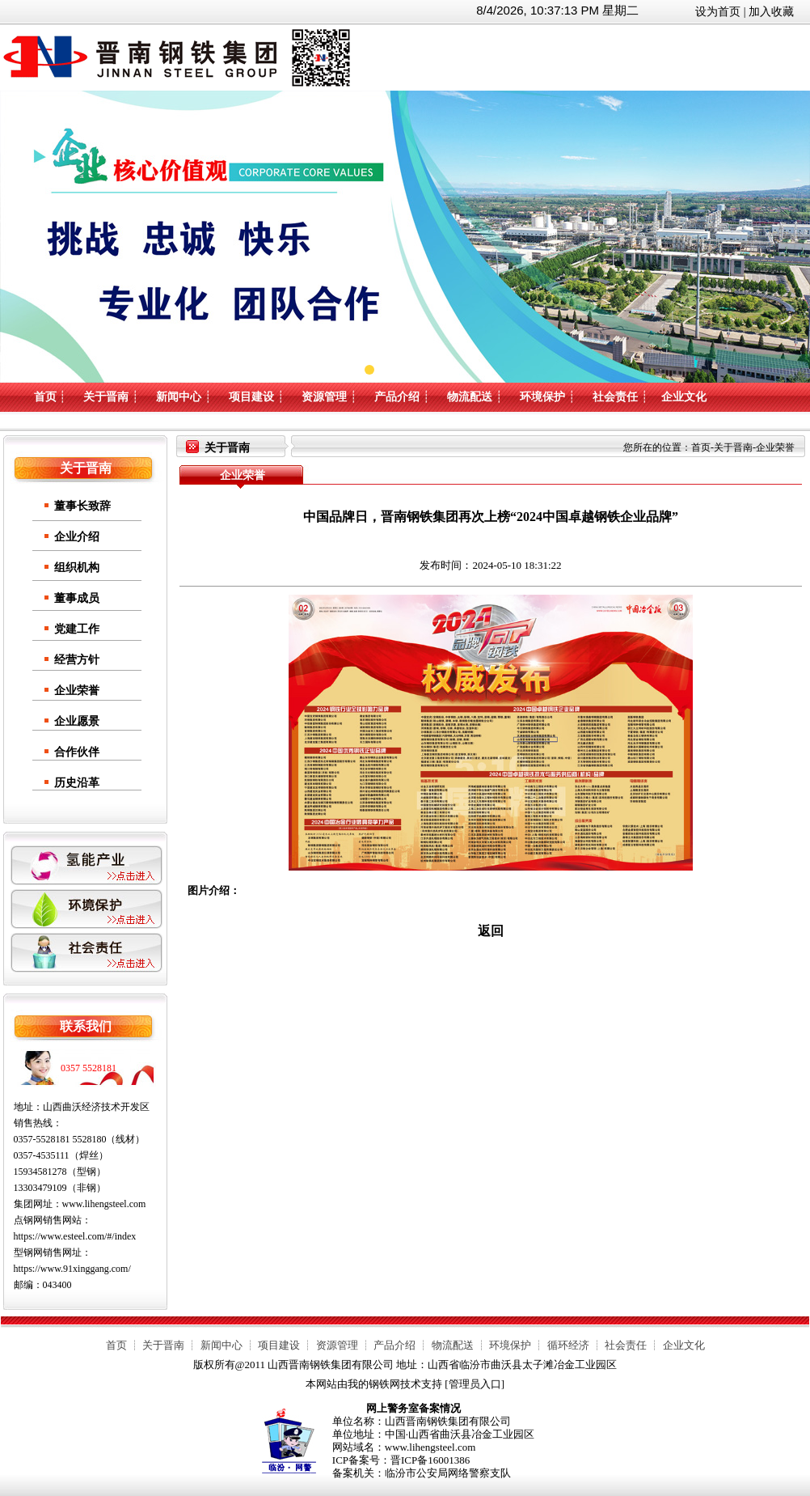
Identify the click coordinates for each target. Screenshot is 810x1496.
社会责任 (615, 397)
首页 (45, 397)
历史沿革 (76, 783)
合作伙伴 (76, 752)
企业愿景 (76, 721)
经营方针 (76, 660)
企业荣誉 (76, 690)
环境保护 (542, 397)
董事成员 (76, 598)
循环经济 (568, 1345)
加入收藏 (771, 12)
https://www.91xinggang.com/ (72, 1268)
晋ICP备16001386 (430, 1460)
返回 (491, 931)
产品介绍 (397, 397)
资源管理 (324, 397)
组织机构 (76, 568)
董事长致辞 (82, 506)
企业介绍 (76, 537)
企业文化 (684, 397)
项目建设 (251, 397)
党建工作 (76, 629)
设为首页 (717, 12)
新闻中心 (178, 397)
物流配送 (469, 397)
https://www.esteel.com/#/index (75, 1236)
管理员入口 (475, 1384)
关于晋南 (106, 397)
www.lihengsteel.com (104, 1204)
